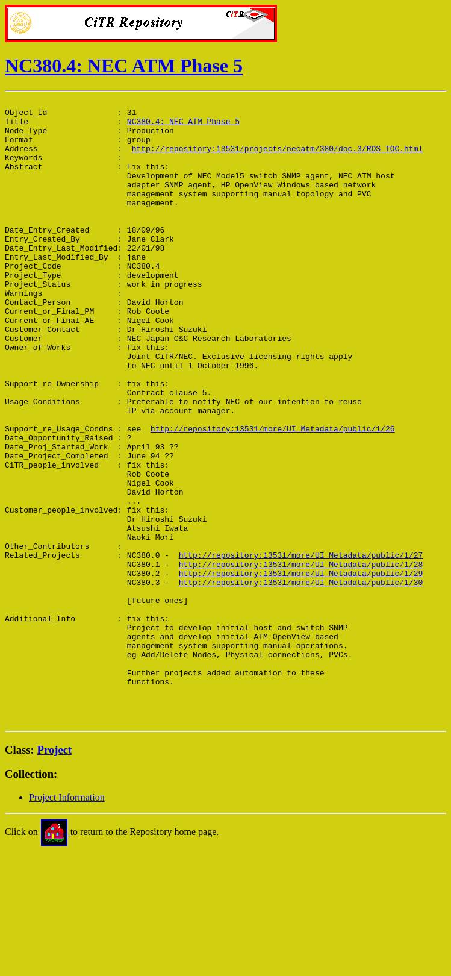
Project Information (67, 922)
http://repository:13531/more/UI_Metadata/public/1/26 (273, 495)
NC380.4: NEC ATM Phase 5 (124, 66)
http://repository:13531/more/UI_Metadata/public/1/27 (301, 647)
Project (54, 874)
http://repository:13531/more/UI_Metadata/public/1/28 (301, 657)
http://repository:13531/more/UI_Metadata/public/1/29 (301, 668)
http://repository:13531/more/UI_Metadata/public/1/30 (301, 679)
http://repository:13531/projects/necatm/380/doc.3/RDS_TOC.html (277, 159)
